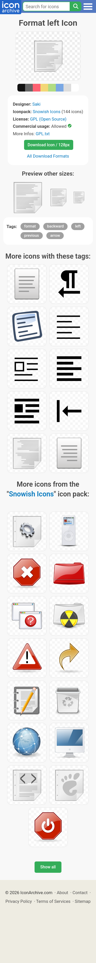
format (30, 226)
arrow (55, 235)
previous (31, 235)
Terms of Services (53, 901)
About (62, 892)
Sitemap (83, 901)
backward (55, 226)
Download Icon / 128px (49, 144)
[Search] (75, 6)
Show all (48, 867)
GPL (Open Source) (48, 119)
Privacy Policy (18, 901)
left (78, 226)
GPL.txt (43, 133)
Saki (36, 104)
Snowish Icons (46, 111)
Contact (80, 892)
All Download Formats (48, 156)
